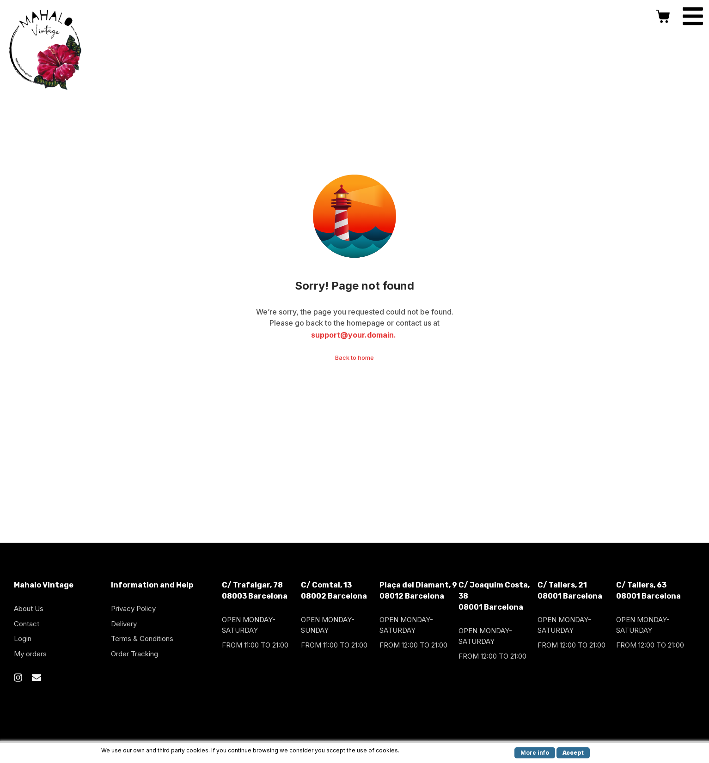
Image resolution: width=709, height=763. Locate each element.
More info (534, 752)
